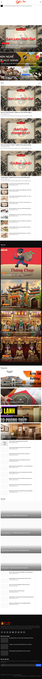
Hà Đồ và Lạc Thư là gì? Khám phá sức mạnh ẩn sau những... (9, 77)
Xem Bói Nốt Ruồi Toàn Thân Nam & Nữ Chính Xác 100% (20, 578)
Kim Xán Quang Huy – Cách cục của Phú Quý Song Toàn (20, 208)
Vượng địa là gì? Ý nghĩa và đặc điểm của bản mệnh (19, 183)
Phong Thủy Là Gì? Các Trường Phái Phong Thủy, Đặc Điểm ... (21, 490)
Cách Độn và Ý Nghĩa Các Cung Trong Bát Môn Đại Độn (19, 603)
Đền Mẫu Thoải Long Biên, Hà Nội (11, 306)
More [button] (39, 83)
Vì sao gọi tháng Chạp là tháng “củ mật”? (13, 275)
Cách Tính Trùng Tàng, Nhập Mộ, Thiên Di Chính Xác (19, 584)
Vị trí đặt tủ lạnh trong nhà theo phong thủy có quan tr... (15, 419)
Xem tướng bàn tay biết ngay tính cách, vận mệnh (19, 650)
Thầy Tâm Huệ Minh (5, 49)
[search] (40, 2)
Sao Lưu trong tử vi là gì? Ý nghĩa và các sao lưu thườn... (16, 145)
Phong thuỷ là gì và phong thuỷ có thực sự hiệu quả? (19, 453)
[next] (40, 6)
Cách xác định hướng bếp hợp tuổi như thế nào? (18, 441)
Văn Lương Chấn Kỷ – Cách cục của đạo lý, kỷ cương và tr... (20, 220)
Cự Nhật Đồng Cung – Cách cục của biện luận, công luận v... (20, 214)
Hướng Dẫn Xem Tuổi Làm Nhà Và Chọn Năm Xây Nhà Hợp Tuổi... (21, 596)
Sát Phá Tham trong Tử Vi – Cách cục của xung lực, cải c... (20, 202)
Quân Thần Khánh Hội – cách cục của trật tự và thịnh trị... (20, 227)
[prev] (38, 6)
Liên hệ (14, 676)
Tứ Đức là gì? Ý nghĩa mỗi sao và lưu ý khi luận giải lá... (16, 177)
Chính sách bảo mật (31, 676)
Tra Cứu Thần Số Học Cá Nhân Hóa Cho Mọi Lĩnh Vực (15, 515)
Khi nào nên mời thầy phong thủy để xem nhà (13, 402)
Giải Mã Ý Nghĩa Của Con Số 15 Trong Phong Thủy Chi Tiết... (21, 472)
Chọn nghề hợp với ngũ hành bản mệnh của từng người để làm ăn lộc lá (18, 63)
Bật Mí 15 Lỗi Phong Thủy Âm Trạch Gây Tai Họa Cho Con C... (21, 478)
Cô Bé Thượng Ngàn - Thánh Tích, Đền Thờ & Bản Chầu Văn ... (19, 332)
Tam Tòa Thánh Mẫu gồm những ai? (12, 358)
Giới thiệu (38, 676)
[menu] (1, 2)
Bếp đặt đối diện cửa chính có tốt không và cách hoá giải (15, 437)
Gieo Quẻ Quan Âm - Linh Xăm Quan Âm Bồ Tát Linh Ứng (16, 533)
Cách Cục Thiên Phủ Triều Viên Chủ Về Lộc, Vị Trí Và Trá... (20, 233)
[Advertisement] (21, 15)
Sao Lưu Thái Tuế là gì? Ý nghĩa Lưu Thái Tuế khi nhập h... (16, 112)
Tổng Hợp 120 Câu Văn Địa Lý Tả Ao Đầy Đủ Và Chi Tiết (19, 459)
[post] (21, 38)
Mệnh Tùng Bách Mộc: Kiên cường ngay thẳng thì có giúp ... (31, 77)
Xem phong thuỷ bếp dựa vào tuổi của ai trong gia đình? (20, 447)
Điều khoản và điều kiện (21, 676)
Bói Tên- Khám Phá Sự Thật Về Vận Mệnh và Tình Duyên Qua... (21, 572)
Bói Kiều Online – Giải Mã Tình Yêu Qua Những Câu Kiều (15, 550)
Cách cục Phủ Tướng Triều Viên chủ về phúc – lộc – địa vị (20, 196)
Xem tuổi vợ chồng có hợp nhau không (16, 590)
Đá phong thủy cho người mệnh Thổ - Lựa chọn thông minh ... (21, 466)
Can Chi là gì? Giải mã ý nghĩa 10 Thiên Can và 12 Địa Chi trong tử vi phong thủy (18, 5)
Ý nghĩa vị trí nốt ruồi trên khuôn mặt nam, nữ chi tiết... (20, 644)
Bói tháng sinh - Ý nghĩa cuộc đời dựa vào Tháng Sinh (15, 568)
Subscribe (39, 665)
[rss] (24, 632)
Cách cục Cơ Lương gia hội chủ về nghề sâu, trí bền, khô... (20, 189)
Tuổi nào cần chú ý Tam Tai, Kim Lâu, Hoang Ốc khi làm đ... (16, 384)
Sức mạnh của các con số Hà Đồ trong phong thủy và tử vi (20, 484)
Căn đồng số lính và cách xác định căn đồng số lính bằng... (21, 638)
